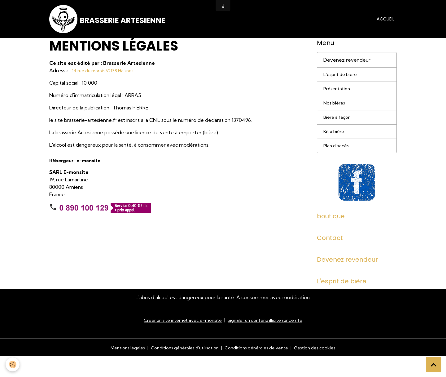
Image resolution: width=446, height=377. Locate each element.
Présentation (338, 99)
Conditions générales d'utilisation (180, 368)
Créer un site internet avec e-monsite (178, 341)
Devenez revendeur (346, 69)
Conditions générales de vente (259, 368)
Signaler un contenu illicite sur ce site (270, 341)
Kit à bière (335, 145)
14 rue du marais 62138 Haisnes (107, 79)
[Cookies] (13, 364)
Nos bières (335, 114)
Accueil (385, 23)
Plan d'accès (337, 160)
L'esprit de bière (342, 84)
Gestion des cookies (324, 368)
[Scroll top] (433, 364)
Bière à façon (338, 129)
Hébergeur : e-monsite (74, 170)
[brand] (111, 23)
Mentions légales (117, 368)
